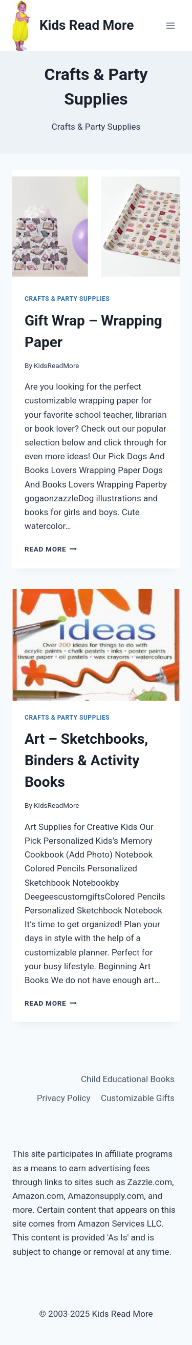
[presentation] (96, 226)
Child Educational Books (128, 1079)
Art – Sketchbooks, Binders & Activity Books (86, 760)
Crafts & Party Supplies (67, 298)
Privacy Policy (64, 1098)
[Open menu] (170, 25)
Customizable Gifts (138, 1098)
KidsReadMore (56, 365)
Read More (51, 549)
